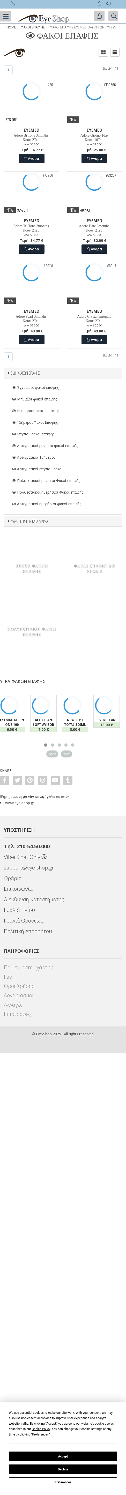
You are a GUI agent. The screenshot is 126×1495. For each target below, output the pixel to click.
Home (11, 27)
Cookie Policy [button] (41, 1429)
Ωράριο (12, 878)
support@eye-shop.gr (29, 867)
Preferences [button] (40, 1434)
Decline (63, 1469)
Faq (8, 976)
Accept (63, 1456)
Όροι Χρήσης (19, 986)
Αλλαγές (13, 1004)
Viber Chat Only (25, 856)
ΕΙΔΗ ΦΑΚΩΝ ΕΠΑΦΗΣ (25, 373)
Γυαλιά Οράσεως (23, 920)
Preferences (63, 1482)
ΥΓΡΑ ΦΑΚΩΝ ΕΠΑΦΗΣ (22, 681)
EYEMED (31, 130)
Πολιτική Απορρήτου (28, 931)
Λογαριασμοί (19, 995)
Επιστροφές (17, 1013)
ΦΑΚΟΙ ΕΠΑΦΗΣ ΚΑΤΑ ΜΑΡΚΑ (29, 521)
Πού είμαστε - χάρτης (28, 967)
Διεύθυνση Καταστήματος (34, 899)
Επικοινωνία (18, 888)
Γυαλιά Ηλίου (19, 909)
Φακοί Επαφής (33, 27)
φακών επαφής (35, 796)
